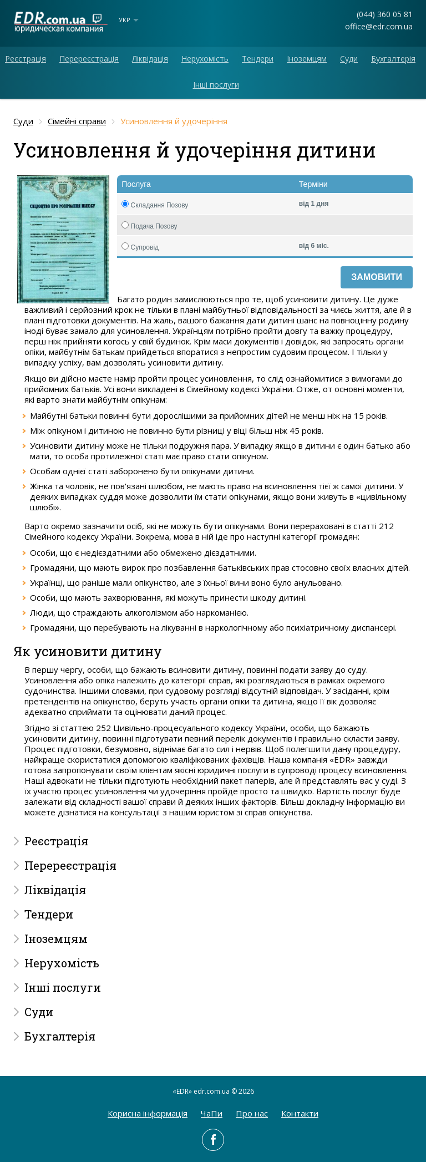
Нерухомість (205, 58)
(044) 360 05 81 (385, 14)
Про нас (252, 1113)
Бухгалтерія (393, 58)
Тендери (257, 58)
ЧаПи (211, 1113)
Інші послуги (216, 84)
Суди (349, 58)
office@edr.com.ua (379, 26)
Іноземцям (307, 58)
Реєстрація (25, 58)
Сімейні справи (77, 120)
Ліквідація (150, 58)
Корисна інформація (147, 1113)
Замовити (376, 277)
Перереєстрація (89, 58)
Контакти (299, 1113)
